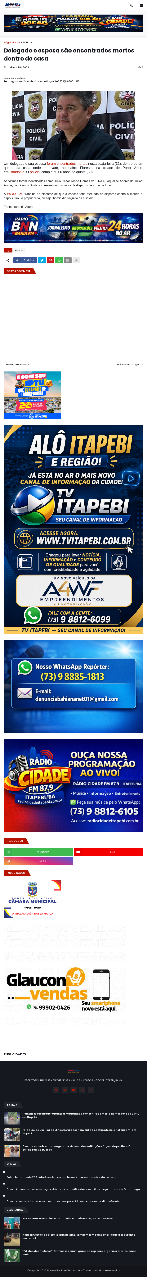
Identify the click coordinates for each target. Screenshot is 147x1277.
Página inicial (12, 42)
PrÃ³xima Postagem (129, 364)
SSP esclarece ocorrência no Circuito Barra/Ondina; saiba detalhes (67, 1218)
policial (35, 172)
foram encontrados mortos (67, 164)
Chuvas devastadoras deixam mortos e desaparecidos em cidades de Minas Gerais (63, 1201)
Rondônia (17, 172)
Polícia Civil (15, 194)
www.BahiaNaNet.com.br (65, 1270)
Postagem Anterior (17, 364)
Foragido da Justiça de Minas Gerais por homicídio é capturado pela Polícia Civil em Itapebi (79, 1131)
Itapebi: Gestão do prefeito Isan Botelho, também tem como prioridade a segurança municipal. (79, 1236)
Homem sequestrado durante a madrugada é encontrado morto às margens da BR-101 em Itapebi (81, 1115)
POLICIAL (28, 42)
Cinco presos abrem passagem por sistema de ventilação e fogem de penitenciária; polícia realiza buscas (78, 1148)
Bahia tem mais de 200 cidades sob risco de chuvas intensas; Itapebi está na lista (61, 1177)
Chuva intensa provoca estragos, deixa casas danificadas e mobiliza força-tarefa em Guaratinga (73, 1189)
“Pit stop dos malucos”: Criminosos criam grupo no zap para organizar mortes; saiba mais (79, 1252)
